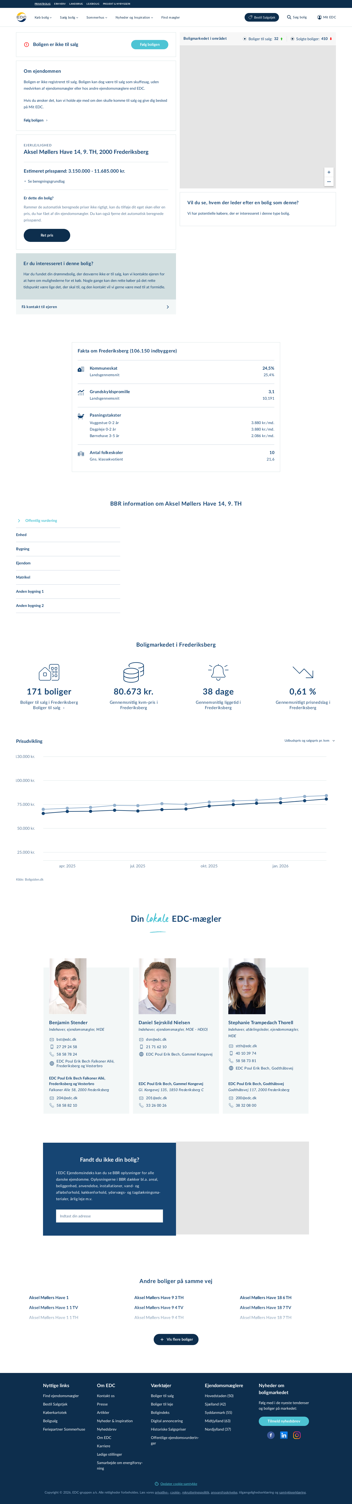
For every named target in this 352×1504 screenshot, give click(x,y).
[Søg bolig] (296, 17)
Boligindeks (160, 1412)
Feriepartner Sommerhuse (64, 1429)
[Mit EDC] (325, 17)
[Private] (21, 17)
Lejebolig (92, 4)
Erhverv (60, 4)
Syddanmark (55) (218, 1412)
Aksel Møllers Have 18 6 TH (266, 1298)
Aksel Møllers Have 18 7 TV (265, 1308)
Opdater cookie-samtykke (176, 1484)
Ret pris (47, 235)
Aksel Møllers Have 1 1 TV (53, 1308)
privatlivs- (162, 1492)
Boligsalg (50, 1420)
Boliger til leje (162, 1404)
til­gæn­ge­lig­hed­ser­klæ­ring (256, 1492)
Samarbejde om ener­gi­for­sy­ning (120, 1465)
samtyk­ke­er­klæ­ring (292, 1492)
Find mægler (170, 17)
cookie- (175, 1492)
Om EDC (104, 1437)
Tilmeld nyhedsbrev (284, 1421)
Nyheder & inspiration (115, 1420)
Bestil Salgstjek (261, 17)
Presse (102, 1404)
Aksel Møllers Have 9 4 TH (159, 1318)
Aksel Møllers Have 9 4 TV (158, 1308)
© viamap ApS (287, 186)
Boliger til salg (162, 1395)
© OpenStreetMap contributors (315, 186)
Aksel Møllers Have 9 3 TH (159, 1298)
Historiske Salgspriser (168, 1429)
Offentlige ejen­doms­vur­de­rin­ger (175, 1440)
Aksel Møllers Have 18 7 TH (266, 1318)
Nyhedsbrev (106, 1429)
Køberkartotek (55, 1412)
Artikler (103, 1412)
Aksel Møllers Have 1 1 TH (53, 1318)
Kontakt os (106, 1395)
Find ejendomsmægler (61, 1395)
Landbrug (76, 4)
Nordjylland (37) (218, 1429)
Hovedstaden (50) (219, 1395)
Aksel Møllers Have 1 (49, 1298)
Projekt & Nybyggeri (116, 4)
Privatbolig (42, 4)
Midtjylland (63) (217, 1420)
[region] (258, 110)
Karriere (103, 1446)
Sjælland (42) (215, 1404)
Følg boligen (150, 44)
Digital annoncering (167, 1420)
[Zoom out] (329, 177)
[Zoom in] (329, 168)
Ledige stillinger (109, 1454)
